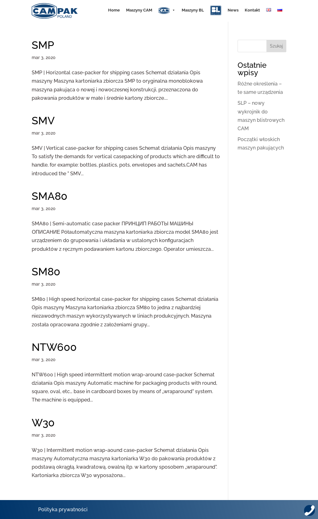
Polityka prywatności (63, 509)
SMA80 (49, 196)
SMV (43, 120)
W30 (43, 422)
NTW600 (54, 347)
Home (114, 10)
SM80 (46, 271)
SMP (43, 45)
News (233, 10)
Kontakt (252, 10)
